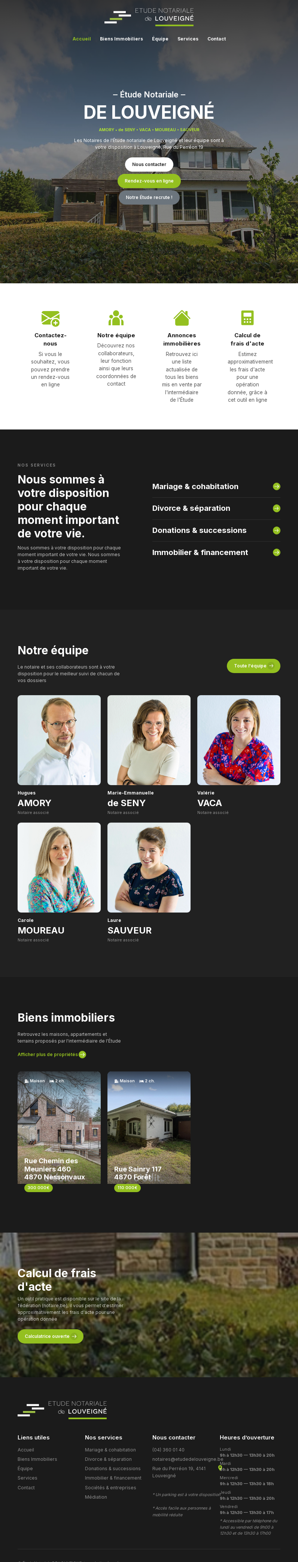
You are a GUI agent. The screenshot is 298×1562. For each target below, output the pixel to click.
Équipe (25, 1431)
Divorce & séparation (187, 491)
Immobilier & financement (195, 530)
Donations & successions (193, 510)
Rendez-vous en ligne (149, 181)
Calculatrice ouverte (47, 1302)
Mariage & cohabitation (191, 471)
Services (27, 1440)
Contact (26, 1448)
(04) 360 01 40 (167, 1415)
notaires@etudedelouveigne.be (184, 1423)
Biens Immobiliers (35, 1423)
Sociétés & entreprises (108, 1448)
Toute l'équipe (250, 646)
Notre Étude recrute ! (149, 197)
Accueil (25, 1415)
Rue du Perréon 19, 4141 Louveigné (176, 1434)
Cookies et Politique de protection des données (66, 1536)
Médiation (95, 1456)
